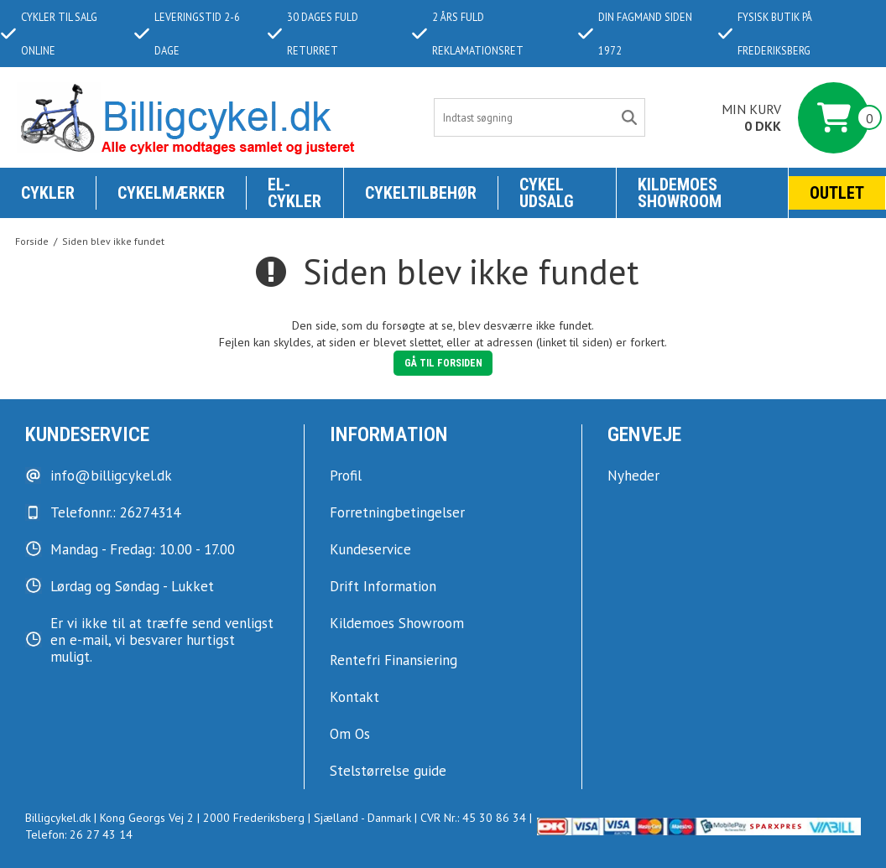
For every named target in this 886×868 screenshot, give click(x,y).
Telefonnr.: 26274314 (115, 512)
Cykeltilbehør (421, 193)
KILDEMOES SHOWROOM (680, 192)
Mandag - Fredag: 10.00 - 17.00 (142, 549)
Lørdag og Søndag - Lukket (132, 586)
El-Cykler (294, 192)
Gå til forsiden (443, 363)
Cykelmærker (171, 193)
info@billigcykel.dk (111, 475)
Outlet (837, 193)
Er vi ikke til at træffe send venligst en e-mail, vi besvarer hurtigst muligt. (162, 640)
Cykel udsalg (546, 192)
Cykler (48, 193)
